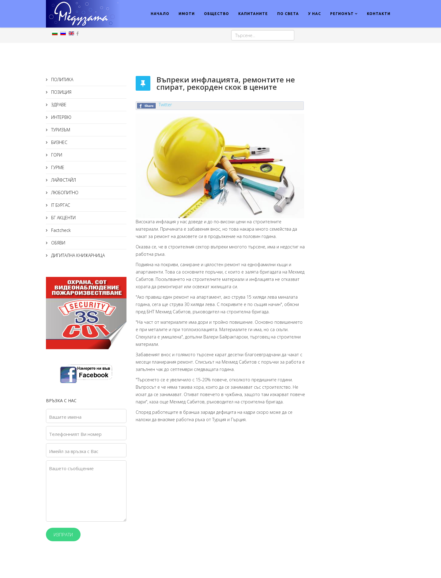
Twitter (165, 105)
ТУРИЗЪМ (60, 130)
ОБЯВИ (57, 243)
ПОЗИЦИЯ (60, 92)
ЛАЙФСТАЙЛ (63, 180)
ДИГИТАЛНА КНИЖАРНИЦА (77, 255)
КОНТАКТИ (378, 14)
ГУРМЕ (57, 167)
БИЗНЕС (58, 142)
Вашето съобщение (71, 468)
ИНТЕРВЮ (60, 117)
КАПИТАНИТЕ (253, 14)
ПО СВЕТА (288, 14)
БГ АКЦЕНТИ (63, 218)
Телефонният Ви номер (75, 434)
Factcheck (60, 230)
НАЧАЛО (160, 14)
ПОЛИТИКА (61, 79)
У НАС (314, 14)
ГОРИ (56, 155)
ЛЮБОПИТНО (64, 192)
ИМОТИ (187, 14)
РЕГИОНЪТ (342, 14)
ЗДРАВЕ (58, 105)
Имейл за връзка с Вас (73, 451)
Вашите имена (65, 417)
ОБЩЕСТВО (216, 14)
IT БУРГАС (60, 205)
